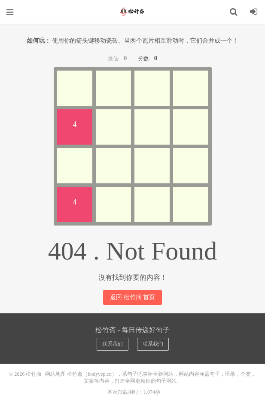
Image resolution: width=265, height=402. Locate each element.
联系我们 (112, 344)
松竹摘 (132, 11)
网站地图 (55, 374)
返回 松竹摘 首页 (132, 297)
